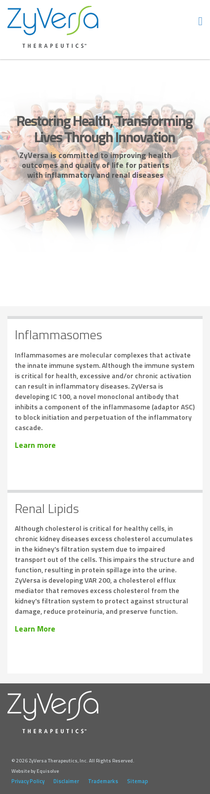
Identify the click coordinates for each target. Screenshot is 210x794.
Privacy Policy (27, 781)
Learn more (35, 445)
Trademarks (103, 781)
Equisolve (48, 771)
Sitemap (137, 781)
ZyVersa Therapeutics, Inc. (53, 27)
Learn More (35, 629)
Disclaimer (66, 781)
